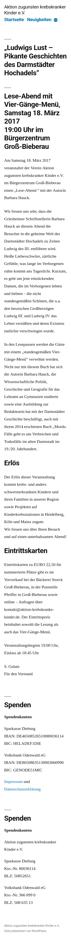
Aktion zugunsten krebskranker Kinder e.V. (31, 925)
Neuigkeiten (39, 19)
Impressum (13, 781)
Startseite (14, 19)
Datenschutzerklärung (22, 789)
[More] (55, 20)
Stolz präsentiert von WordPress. (25, 931)
